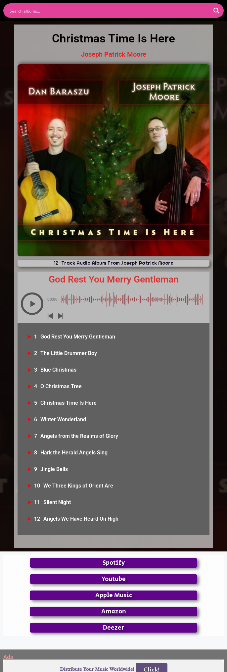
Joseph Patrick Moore (113, 54)
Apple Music (113, 595)
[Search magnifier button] (216, 10)
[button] (32, 303)
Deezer (113, 627)
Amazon (113, 611)
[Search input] (109, 11)
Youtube (114, 579)
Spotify (114, 562)
